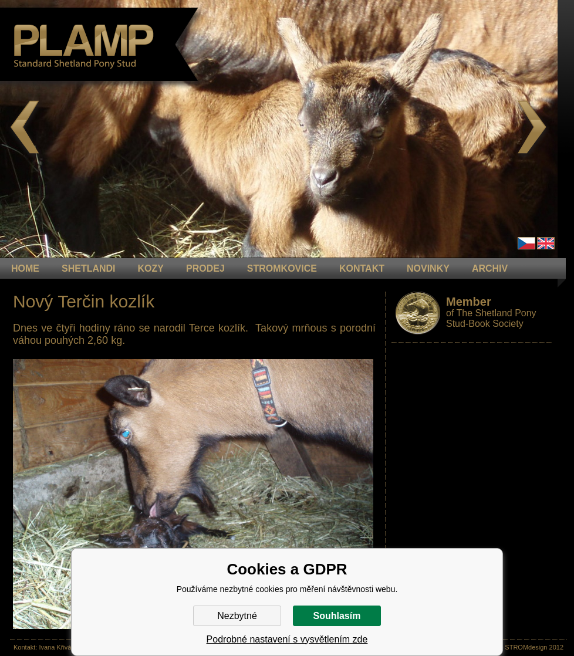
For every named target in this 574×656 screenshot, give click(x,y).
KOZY (151, 268)
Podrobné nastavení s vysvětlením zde (287, 639)
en (546, 243)
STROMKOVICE (282, 268)
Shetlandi (89, 268)
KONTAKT (361, 268)
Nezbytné (237, 616)
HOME (25, 268)
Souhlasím (337, 616)
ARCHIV (490, 268)
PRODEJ (205, 268)
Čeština (526, 243)
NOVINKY (428, 268)
